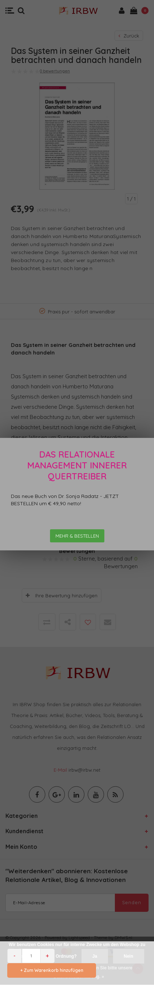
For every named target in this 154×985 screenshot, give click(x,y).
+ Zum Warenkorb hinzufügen (51, 970)
